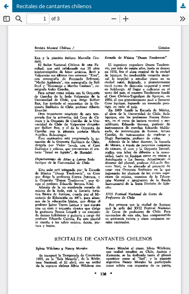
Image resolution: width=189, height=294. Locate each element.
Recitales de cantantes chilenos (53, 6)
